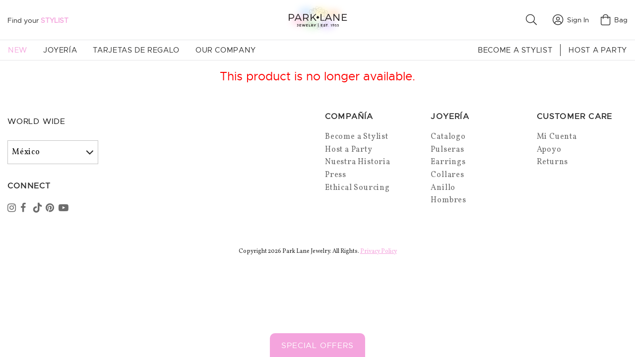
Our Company (225, 50)
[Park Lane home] (317, 19)
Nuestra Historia (357, 162)
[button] (533, 19)
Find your (37, 20)
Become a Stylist (515, 50)
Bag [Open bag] (614, 19)
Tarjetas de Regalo (136, 50)
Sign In (571, 19)
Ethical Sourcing (357, 187)
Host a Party (598, 50)
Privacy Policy (378, 251)
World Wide (36, 121)
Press (335, 175)
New (17, 50)
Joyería (60, 50)
